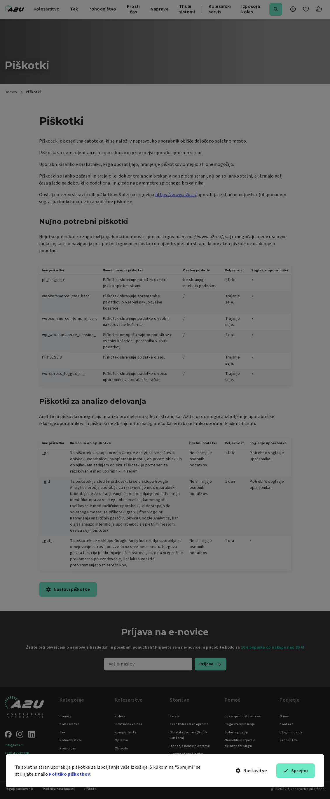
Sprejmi (295, 771)
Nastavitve (251, 771)
